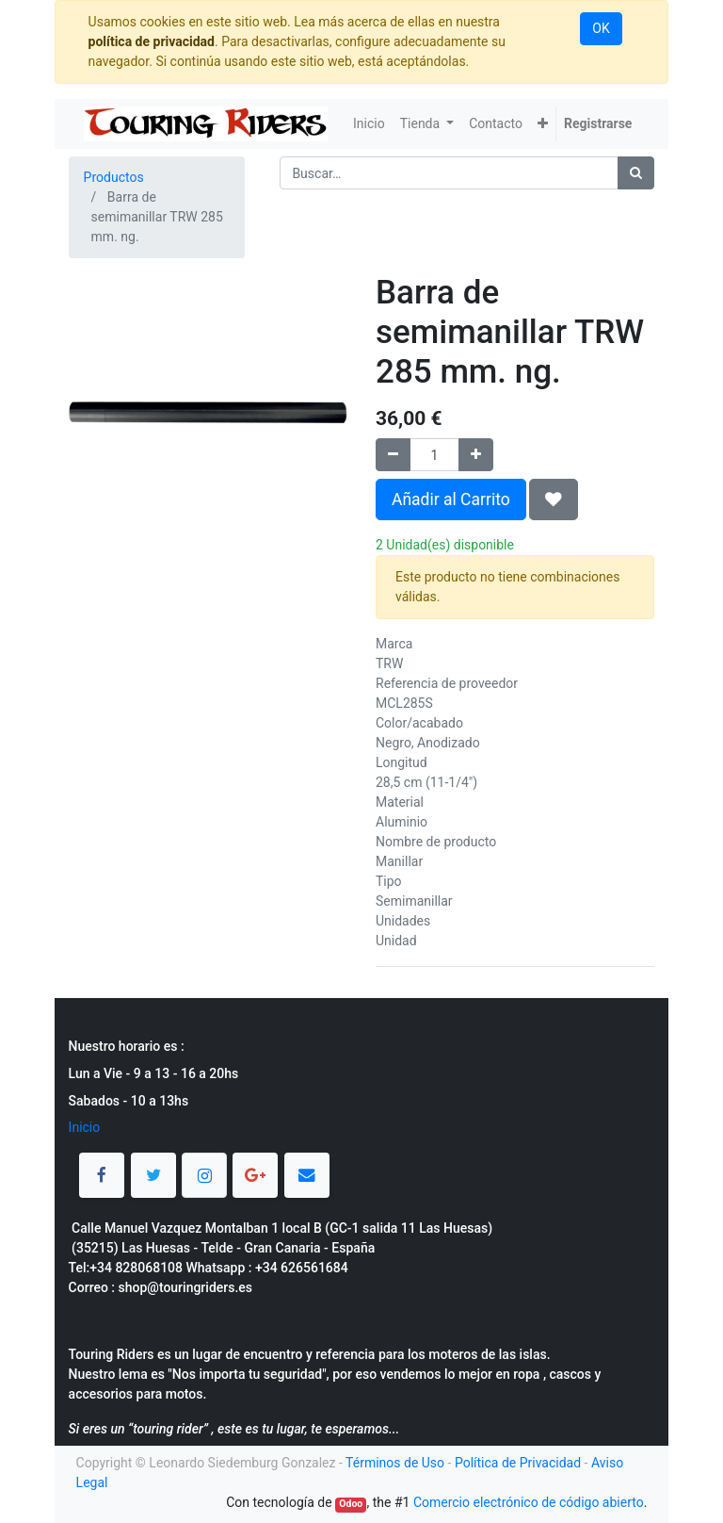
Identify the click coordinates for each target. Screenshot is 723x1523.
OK (600, 28)
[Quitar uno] (393, 454)
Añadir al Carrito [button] (451, 499)
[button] (542, 123)
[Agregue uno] (475, 454)
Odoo (350, 1504)
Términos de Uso (394, 1462)
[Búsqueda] (636, 172)
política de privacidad (151, 41)
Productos (114, 177)
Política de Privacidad (518, 1462)
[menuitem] (369, 123)
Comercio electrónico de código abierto (528, 1502)
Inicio (85, 1127)
